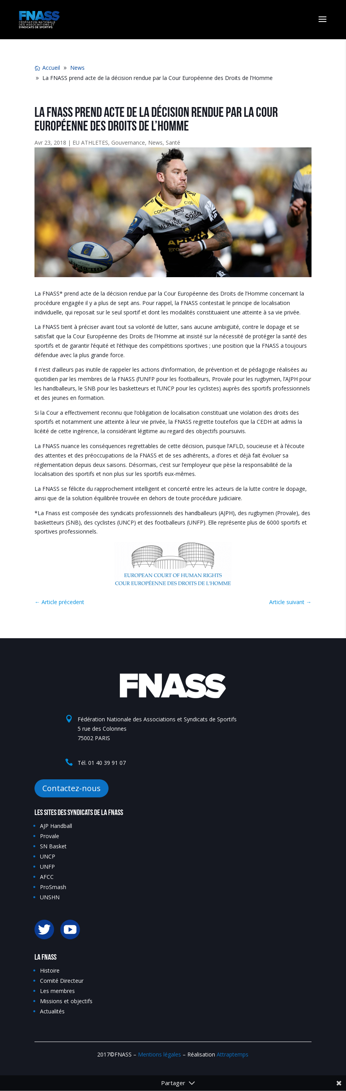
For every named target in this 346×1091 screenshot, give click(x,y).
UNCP (47, 856)
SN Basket (53, 846)
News (155, 142)
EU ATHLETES (90, 142)
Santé (173, 142)
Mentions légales (159, 1054)
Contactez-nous (71, 788)
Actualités (52, 1011)
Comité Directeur (61, 980)
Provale (49, 836)
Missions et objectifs (66, 1001)
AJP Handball (56, 826)
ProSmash (53, 887)
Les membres (57, 991)
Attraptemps (232, 1054)
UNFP (47, 866)
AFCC (47, 876)
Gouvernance (128, 142)
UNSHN (50, 897)
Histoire (50, 970)
